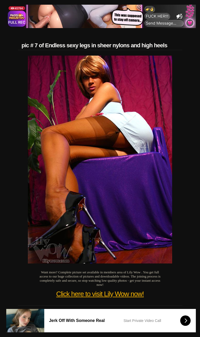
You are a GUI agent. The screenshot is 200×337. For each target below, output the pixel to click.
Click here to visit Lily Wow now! (100, 294)
